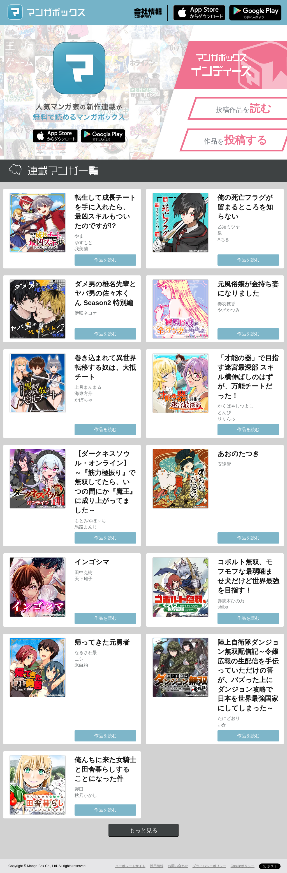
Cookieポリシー (242, 866)
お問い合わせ (178, 866)
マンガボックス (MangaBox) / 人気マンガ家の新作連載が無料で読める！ (46, 12)
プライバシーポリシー (209, 866)
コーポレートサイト (130, 866)
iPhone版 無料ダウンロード (199, 12)
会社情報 (148, 13)
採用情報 (156, 866)
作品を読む (105, 260)
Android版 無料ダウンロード (255, 12)
